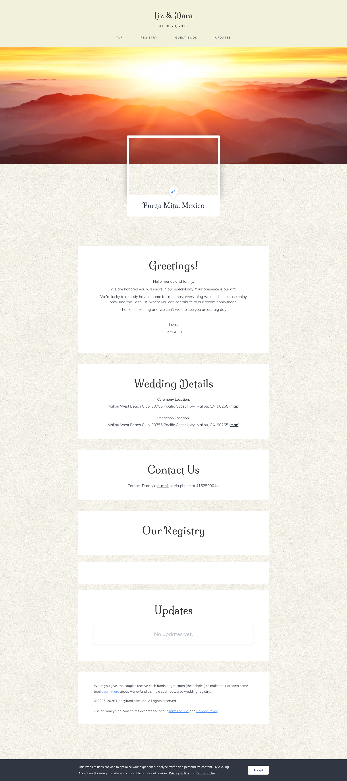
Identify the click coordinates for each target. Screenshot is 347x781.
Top (119, 37)
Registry (149, 37)
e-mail (163, 485)
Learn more (110, 691)
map (234, 406)
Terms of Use (179, 711)
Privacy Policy (206, 711)
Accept (258, 770)
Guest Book (186, 37)
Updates (223, 37)
